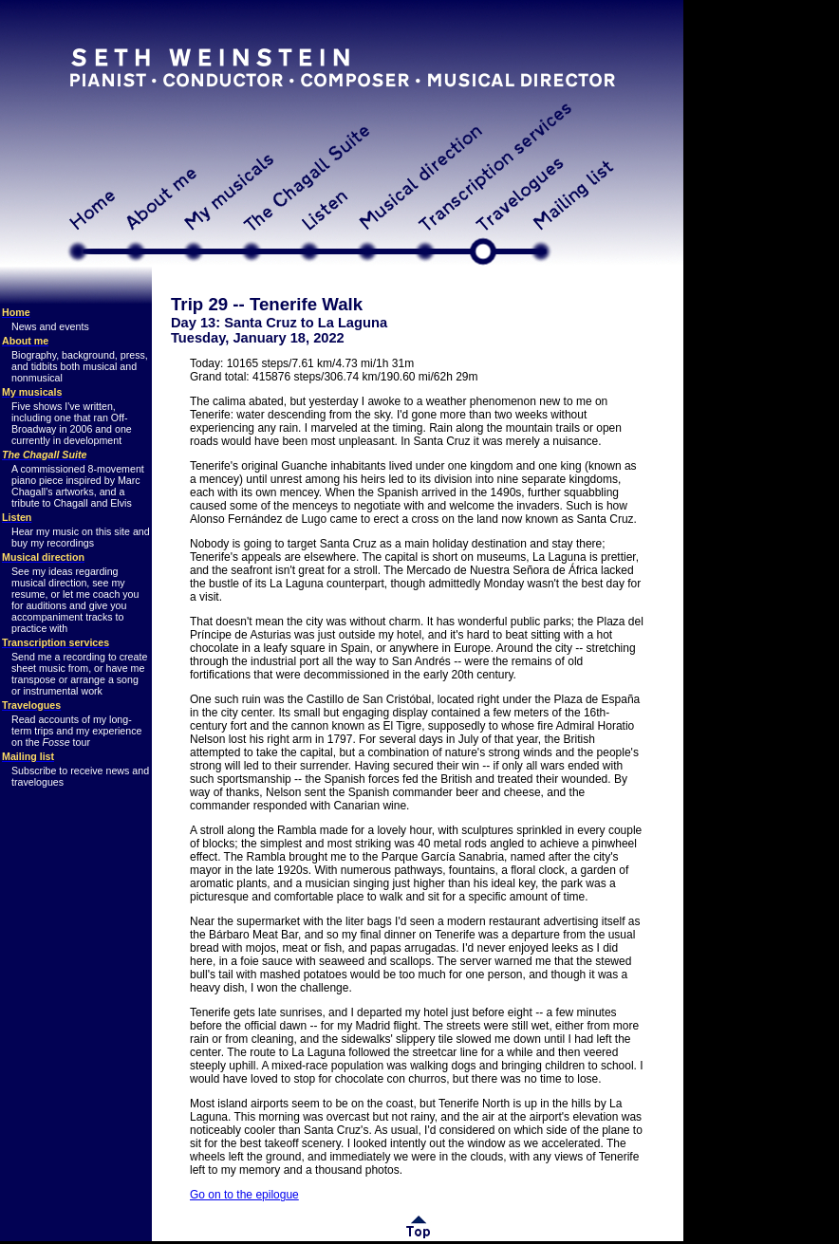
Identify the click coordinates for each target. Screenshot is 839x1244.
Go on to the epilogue (244, 1194)
